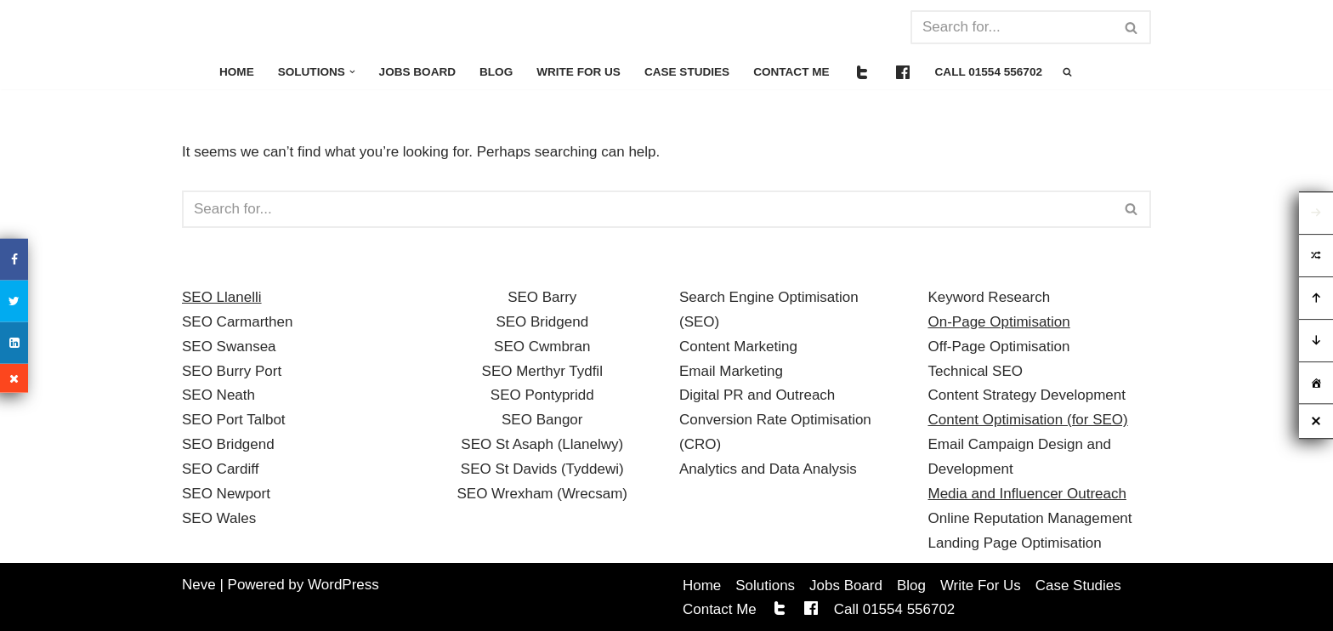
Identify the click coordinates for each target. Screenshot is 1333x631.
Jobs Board (418, 71)
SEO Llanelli (222, 297)
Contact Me (792, 71)
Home (236, 71)
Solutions (765, 585)
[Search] (1011, 27)
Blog (496, 71)
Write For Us (579, 71)
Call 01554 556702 (990, 71)
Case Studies (687, 71)
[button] (352, 72)
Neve (199, 585)
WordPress (343, 585)
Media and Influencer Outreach (1027, 494)
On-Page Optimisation (999, 322)
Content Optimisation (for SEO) (1028, 420)
